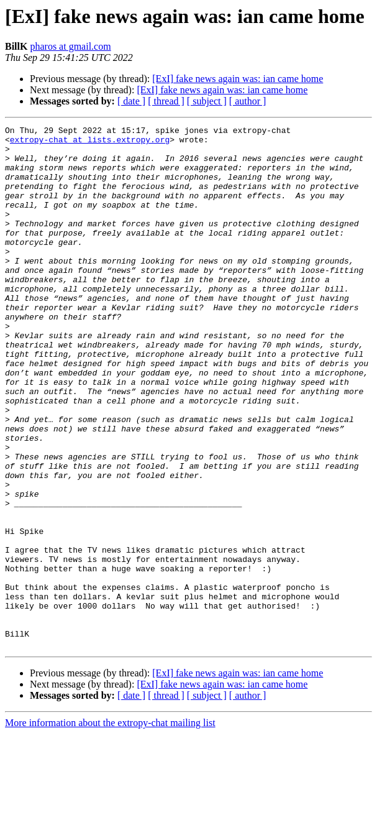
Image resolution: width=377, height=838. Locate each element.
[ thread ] (166, 101)
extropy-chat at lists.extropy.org (90, 143)
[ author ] (247, 101)
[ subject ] (207, 101)
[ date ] (131, 101)
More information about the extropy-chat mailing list (110, 827)
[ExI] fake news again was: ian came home (237, 78)
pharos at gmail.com (70, 46)
